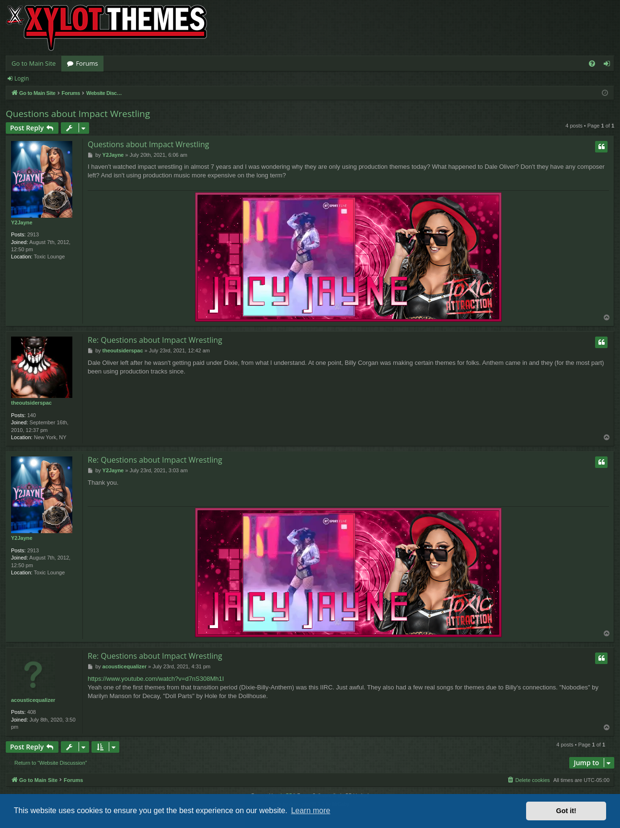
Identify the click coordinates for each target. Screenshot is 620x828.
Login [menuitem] (608, 65)
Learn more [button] (310, 810)
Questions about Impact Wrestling (78, 113)
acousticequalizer (33, 700)
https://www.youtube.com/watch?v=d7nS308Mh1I (156, 678)
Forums (87, 63)
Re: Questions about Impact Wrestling (155, 340)
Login (21, 78)
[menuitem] (592, 63)
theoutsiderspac (31, 403)
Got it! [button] (566, 811)
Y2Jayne (22, 222)
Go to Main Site (33, 63)
